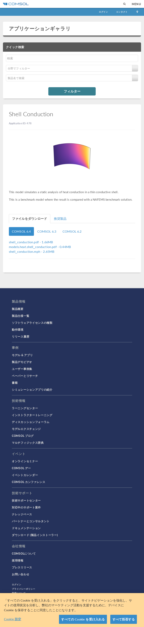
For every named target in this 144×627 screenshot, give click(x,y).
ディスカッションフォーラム (31, 422)
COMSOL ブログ (23, 436)
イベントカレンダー (25, 475)
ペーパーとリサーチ (25, 376)
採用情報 (17, 560)
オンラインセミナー (25, 461)
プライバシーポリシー (23, 588)
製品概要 (17, 309)
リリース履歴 (20, 336)
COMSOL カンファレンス (28, 482)
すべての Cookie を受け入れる (83, 619)
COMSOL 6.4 (21, 231)
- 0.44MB (40, 246)
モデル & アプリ (22, 355)
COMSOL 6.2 (72, 231)
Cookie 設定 (12, 619)
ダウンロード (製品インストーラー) (35, 535)
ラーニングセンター (25, 408)
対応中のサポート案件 (26, 507)
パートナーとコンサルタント (31, 521)
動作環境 (17, 329)
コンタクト (122, 11)
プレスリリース (22, 567)
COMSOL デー (21, 468)
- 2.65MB (31, 251)
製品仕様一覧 (20, 316)
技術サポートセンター (26, 500)
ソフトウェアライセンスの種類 (32, 323)
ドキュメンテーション (26, 528)
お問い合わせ (20, 574)
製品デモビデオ (22, 362)
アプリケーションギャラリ (40, 28)
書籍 (15, 383)
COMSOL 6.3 (46, 231)
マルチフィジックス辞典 (28, 443)
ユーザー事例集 (22, 369)
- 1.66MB (31, 242)
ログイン (103, 11)
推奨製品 (60, 218)
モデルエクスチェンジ (26, 429)
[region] (72, 610)
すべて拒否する (123, 619)
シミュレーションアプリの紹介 (32, 389)
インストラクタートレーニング (32, 415)
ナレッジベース (22, 514)
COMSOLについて (24, 553)
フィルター (72, 91)
